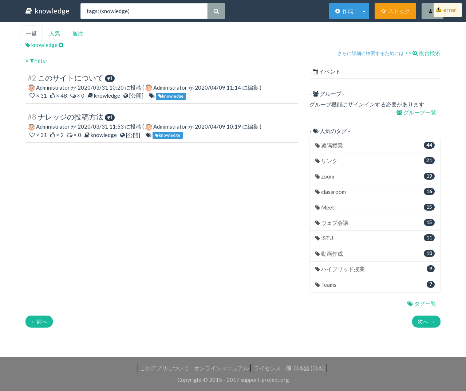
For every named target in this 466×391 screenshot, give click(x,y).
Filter (36, 60)
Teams (375, 284)
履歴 (77, 33)
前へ (39, 321)
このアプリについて (164, 368)
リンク (375, 160)
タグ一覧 (422, 303)
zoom (375, 176)
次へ (426, 321)
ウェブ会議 (375, 222)
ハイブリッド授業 (375, 268)
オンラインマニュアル (221, 368)
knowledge (47, 11)
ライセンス (267, 368)
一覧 (31, 33)
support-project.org (265, 379)
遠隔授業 (375, 145)
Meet (375, 207)
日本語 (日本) (305, 368)
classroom (375, 191)
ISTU (375, 237)
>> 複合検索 (423, 53)
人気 (54, 33)
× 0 (78, 95)
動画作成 (375, 253)
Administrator (53, 87)
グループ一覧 (416, 112)
